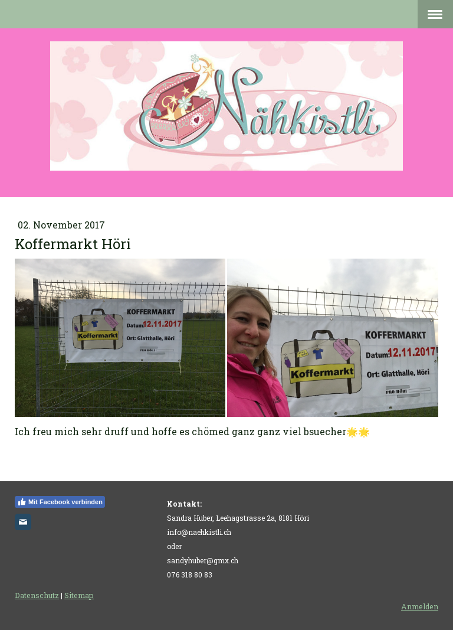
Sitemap (79, 595)
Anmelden (419, 606)
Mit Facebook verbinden (60, 502)
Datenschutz (37, 595)
